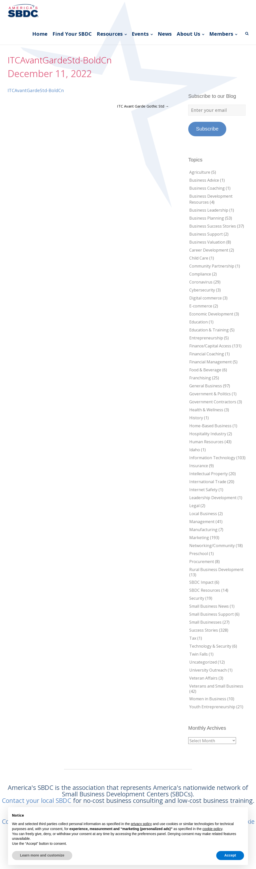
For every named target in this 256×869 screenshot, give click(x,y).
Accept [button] (230, 855)
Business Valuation (207, 242)
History (196, 418)
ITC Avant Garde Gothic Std (143, 106)
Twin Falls (198, 654)
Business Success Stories (212, 226)
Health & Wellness (206, 410)
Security (196, 598)
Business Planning (206, 218)
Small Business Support (211, 614)
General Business (205, 386)
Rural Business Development (216, 569)
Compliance (200, 274)
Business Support (206, 234)
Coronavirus (200, 282)
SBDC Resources (204, 590)
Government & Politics (210, 394)
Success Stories (203, 630)
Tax (192, 638)
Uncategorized (203, 662)
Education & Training (209, 330)
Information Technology (212, 457)
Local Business (203, 513)
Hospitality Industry (207, 433)
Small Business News (209, 606)
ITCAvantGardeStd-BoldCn (36, 90)
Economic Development (211, 314)
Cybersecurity (202, 290)
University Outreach (208, 670)
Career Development (208, 250)
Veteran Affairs (203, 678)
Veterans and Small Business (216, 686)
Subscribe (207, 129)
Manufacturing (203, 529)
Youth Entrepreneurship (212, 707)
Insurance (198, 465)
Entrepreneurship (206, 338)
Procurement (201, 561)
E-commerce (200, 306)
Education (198, 322)
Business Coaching (207, 188)
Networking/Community (212, 545)
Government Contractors (212, 402)
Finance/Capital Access (210, 346)
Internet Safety (203, 489)
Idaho (194, 449)
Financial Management (210, 362)
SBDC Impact (201, 582)
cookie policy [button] (212, 829)
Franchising (200, 378)
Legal (194, 505)
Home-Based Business (210, 426)
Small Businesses (205, 622)
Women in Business (207, 699)
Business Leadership (208, 210)
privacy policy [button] (141, 824)
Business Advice (204, 180)
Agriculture (199, 172)
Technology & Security (210, 646)
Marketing (199, 537)
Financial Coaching (206, 354)
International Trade (207, 481)
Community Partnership (211, 266)
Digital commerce (205, 298)
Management (201, 521)
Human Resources (206, 441)
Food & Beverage (205, 370)
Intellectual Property (208, 473)
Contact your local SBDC (36, 800)
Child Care (198, 258)
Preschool (198, 553)
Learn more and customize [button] (42, 855)
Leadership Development (212, 497)
